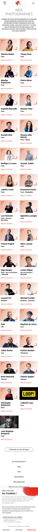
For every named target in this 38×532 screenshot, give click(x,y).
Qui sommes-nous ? (19, 462)
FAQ (19, 472)
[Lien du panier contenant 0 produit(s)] (33, 3)
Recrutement (19, 477)
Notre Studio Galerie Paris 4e (19, 487)
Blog (19, 467)
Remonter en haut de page (19, 449)
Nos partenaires (19, 482)
